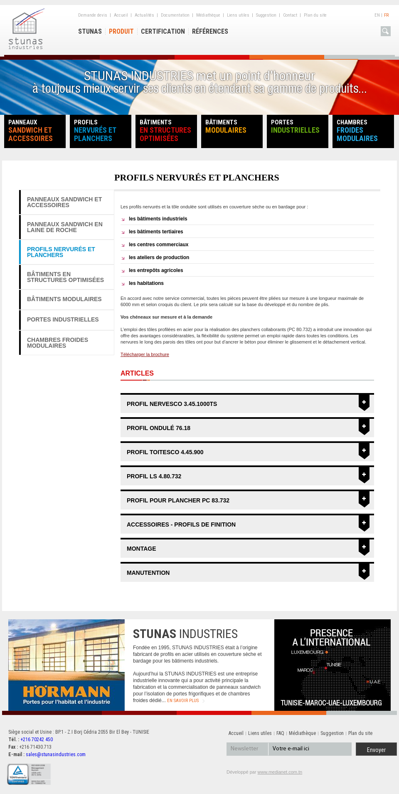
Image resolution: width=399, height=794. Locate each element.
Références (210, 31)
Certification (163, 31)
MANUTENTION (148, 572)
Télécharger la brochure (145, 354)
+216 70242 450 (36, 739)
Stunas (90, 31)
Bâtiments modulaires (64, 299)
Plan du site (315, 15)
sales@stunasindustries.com (56, 754)
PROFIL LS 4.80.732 (154, 476)
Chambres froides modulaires (57, 342)
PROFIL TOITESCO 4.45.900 (165, 452)
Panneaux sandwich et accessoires (64, 202)
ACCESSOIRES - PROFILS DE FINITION (181, 524)
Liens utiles (238, 15)
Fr (386, 15)
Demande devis (92, 15)
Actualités (144, 15)
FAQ (280, 733)
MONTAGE (141, 548)
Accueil (121, 15)
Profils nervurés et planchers (61, 252)
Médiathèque (208, 15)
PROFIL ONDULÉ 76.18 (158, 428)
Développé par (264, 771)
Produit (121, 31)
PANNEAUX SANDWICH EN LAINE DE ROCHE (65, 227)
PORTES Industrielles (63, 319)
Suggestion (266, 15)
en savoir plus (183, 700)
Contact (290, 15)
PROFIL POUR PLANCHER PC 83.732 (178, 500)
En (377, 15)
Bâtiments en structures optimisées (65, 277)
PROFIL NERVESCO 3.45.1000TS (172, 404)
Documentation (175, 15)
